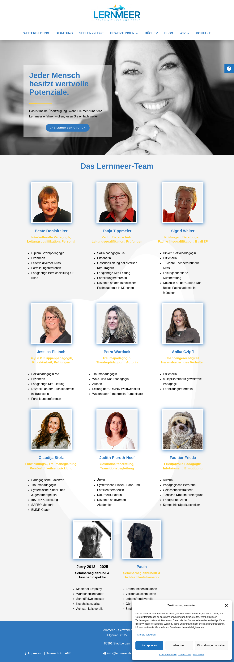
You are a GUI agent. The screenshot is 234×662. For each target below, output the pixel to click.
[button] (226, 605)
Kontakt (203, 33)
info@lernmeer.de (117, 653)
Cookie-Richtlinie (168, 654)
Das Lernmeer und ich (67, 127)
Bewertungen (122, 33)
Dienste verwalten (146, 634)
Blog (168, 33)
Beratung (64, 33)
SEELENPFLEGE (91, 33)
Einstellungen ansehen (211, 645)
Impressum (198, 654)
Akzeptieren (149, 645)
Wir (182, 33)
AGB (68, 653)
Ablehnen (179, 645)
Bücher (151, 33)
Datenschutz (184, 654)
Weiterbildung (36, 33)
